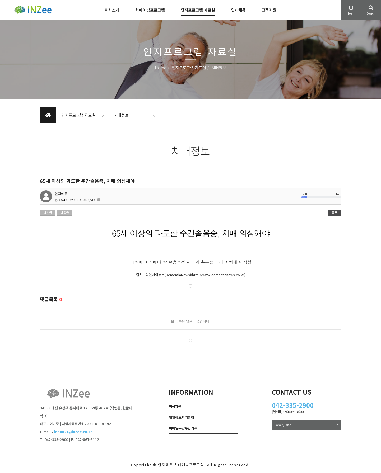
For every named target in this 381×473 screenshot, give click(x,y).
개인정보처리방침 (181, 417)
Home (160, 67)
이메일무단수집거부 (183, 428)
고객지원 (269, 10)
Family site (307, 424)
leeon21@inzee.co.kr (73, 431)
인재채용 (238, 10)
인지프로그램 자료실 (198, 10)
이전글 (47, 212)
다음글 (64, 212)
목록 (335, 212)
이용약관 (175, 406)
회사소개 (112, 10)
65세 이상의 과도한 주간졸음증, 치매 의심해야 (190, 233)
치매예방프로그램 (150, 10)
